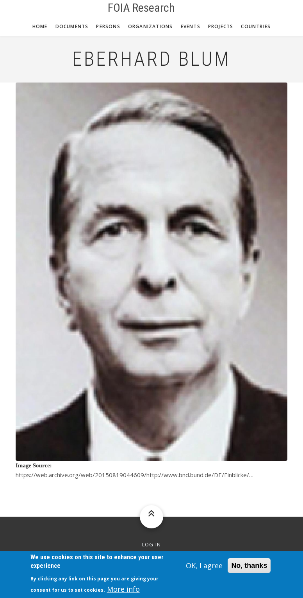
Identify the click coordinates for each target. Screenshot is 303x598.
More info (123, 591)
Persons (108, 26)
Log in (151, 544)
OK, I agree (204, 568)
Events (190, 26)
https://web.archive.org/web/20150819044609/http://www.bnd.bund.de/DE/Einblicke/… (134, 475)
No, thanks (249, 568)
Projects (220, 26)
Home (40, 26)
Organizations (150, 26)
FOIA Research (141, 8)
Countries (256, 26)
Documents (72, 26)
